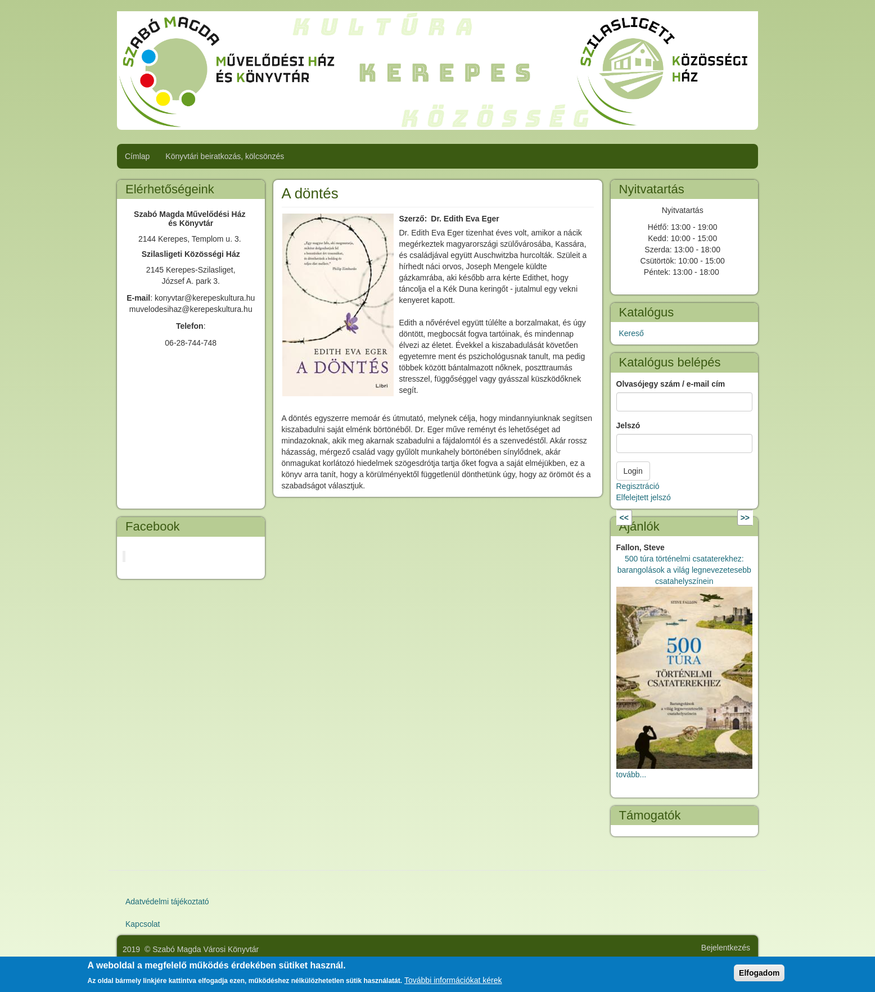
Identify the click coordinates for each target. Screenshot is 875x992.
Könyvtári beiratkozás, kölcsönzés (224, 156)
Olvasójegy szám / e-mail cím (670, 383)
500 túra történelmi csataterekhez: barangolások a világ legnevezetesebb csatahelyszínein (684, 570)
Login (633, 470)
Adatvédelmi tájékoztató (167, 901)
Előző (642, 517)
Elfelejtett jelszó (643, 497)
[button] (338, 305)
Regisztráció (638, 486)
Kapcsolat (142, 923)
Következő (718, 517)
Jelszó (628, 425)
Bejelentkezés (725, 947)
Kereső (631, 333)
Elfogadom (759, 972)
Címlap (137, 156)
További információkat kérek (453, 980)
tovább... (631, 774)
